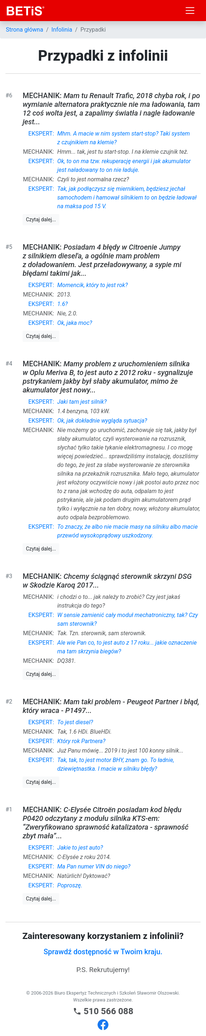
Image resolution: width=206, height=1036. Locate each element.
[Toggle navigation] (190, 10)
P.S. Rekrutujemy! (103, 970)
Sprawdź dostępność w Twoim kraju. (103, 951)
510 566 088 (103, 1011)
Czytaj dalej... (41, 219)
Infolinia (61, 29)
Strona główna (24, 29)
